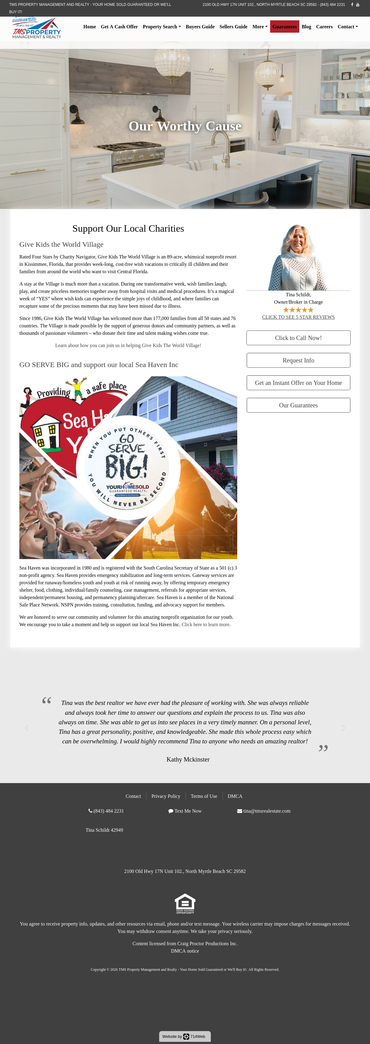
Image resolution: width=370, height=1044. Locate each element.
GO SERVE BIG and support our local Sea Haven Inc (98, 364)
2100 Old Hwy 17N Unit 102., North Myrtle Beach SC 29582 (260, 4)
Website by (183, 1037)
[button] (27, 728)
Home (89, 28)
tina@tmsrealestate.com (267, 810)
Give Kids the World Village (61, 244)
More (258, 28)
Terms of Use (204, 796)
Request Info (298, 360)
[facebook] (352, 4)
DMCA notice (185, 950)
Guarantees (285, 28)
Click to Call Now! (298, 338)
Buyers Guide (200, 28)
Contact (346, 28)
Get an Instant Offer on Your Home (298, 382)
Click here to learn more (206, 624)
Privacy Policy (166, 796)
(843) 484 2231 (332, 4)
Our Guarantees (298, 405)
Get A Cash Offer (119, 28)
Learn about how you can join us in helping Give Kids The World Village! (128, 345)
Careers (324, 28)
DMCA (235, 796)
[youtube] (357, 4)
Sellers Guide (233, 28)
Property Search (160, 28)
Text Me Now (188, 810)
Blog (306, 28)
